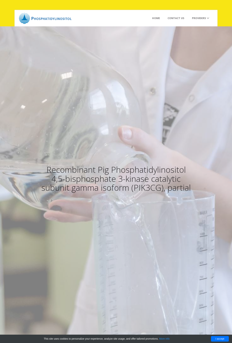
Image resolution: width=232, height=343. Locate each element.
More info (164, 338)
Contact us (176, 18)
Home (156, 18)
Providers (200, 18)
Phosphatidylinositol (51, 18)
